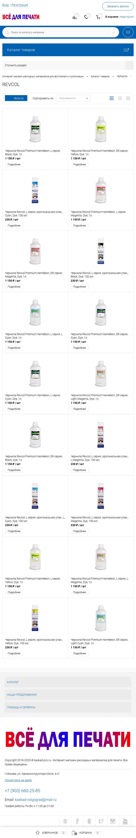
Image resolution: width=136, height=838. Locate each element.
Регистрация (20, 4)
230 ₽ (11, 219)
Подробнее (14, 164)
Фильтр (16, 98)
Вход (5, 4)
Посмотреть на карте (18, 780)
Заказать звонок (118, 6)
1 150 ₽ (12, 158)
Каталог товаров (68, 49)
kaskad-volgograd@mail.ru (35, 800)
